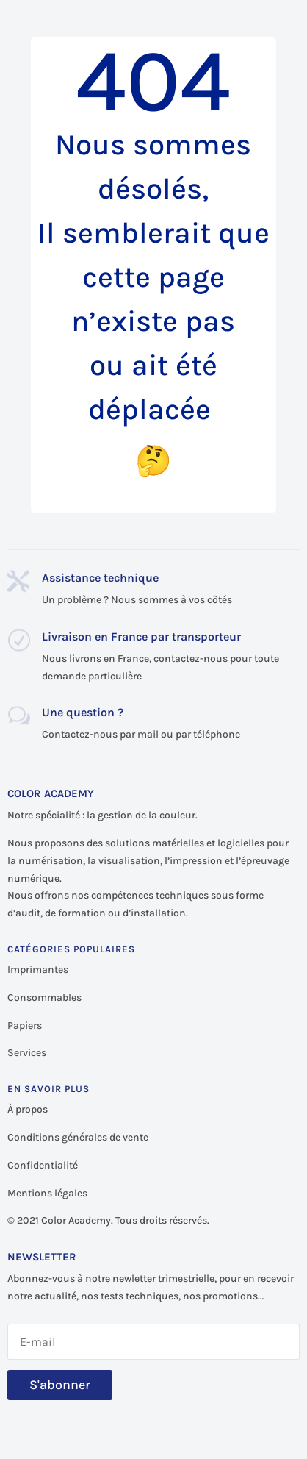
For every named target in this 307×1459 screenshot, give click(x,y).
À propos (27, 1109)
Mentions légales (47, 1193)
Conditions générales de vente (77, 1137)
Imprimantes (37, 969)
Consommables (44, 997)
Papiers (24, 1025)
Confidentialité (42, 1165)
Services (26, 1052)
